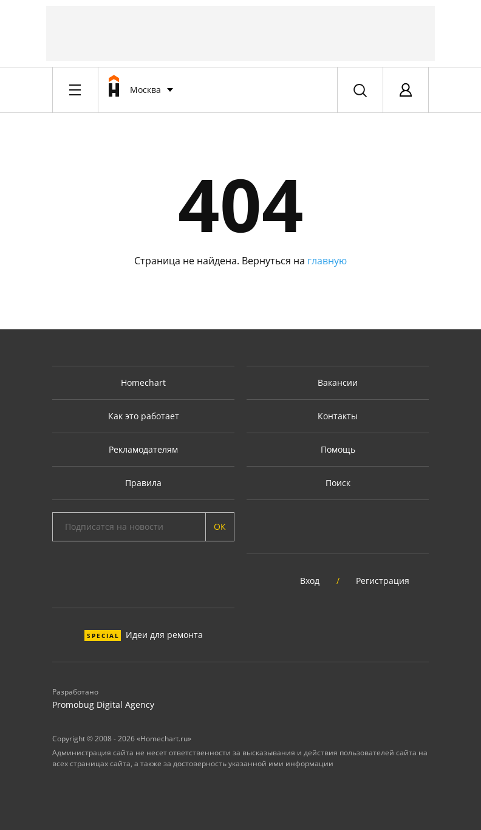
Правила (143, 483)
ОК (220, 526)
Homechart (143, 382)
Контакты (338, 416)
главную (327, 260)
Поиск (338, 483)
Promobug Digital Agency (103, 704)
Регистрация (382, 580)
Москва (145, 89)
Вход (309, 580)
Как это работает (143, 416)
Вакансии (338, 382)
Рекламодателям (143, 449)
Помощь (338, 449)
